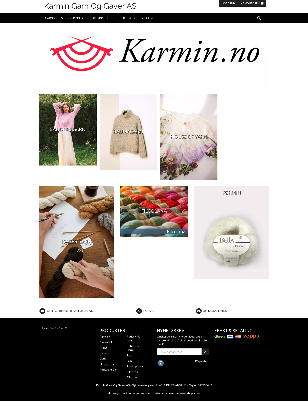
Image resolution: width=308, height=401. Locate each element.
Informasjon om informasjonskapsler (128, 393)
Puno (130, 355)
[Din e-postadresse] (179, 351)
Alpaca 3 (105, 336)
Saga (130, 360)
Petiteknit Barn (109, 369)
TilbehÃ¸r (132, 371)
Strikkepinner (73, 18)
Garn (50, 18)
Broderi (148, 18)
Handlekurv (251, 3)
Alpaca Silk (106, 342)
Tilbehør (127, 18)
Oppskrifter (102, 18)
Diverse (104, 353)
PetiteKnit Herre (133, 347)
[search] (259, 18)
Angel (103, 347)
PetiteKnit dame (133, 338)
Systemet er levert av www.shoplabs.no (177, 393)
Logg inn (228, 3)
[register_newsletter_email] (205, 352)
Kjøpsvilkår (202, 361)
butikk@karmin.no (215, 310)
